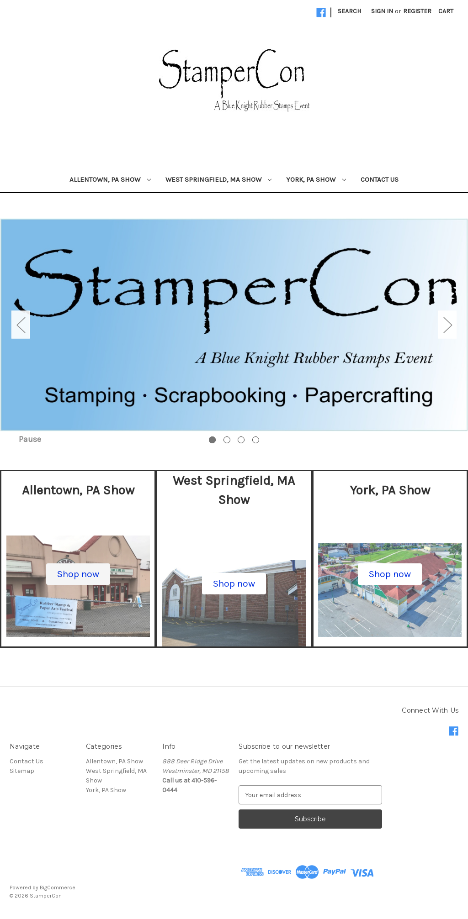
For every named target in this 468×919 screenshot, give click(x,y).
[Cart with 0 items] (445, 11)
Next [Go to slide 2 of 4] (447, 325)
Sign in (382, 11)
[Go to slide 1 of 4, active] (212, 439)
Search (349, 11)
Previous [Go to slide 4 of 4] (20, 325)
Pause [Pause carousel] (30, 439)
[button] (78, 574)
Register (417, 11)
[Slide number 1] (234, 324)
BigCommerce (57, 887)
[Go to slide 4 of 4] (255, 439)
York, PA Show (316, 179)
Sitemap (22, 771)
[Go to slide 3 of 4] (241, 439)
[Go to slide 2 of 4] (226, 439)
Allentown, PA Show (110, 179)
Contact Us (380, 179)
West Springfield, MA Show (218, 179)
